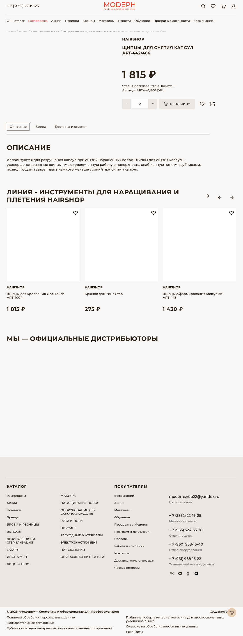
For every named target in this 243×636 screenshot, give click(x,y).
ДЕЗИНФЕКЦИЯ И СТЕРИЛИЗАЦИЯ (21, 540)
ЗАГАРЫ (13, 549)
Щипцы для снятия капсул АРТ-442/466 (142, 31)
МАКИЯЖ (68, 495)
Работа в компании (129, 546)
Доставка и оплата (70, 127)
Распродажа (38, 20)
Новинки (72, 20)
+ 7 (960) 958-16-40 (186, 544)
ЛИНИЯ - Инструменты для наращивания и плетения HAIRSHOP (93, 196)
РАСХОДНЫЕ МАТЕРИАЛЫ (82, 535)
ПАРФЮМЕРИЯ (73, 549)
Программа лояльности (172, 20)
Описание (18, 127)
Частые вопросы (127, 567)
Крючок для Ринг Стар (104, 294)
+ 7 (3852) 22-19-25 (23, 6)
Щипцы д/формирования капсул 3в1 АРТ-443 (193, 296)
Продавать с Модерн (130, 524)
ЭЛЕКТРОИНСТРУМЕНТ (79, 542)
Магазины (106, 20)
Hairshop (133, 39)
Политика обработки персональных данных (41, 617)
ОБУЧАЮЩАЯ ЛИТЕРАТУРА (82, 557)
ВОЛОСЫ (14, 531)
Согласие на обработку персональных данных (162, 626)
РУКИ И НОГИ (72, 521)
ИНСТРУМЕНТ (18, 557)
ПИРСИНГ (68, 528)
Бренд (40, 127)
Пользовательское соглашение (31, 623)
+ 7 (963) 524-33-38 (185, 530)
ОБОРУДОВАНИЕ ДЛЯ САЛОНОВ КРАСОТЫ (78, 511)
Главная (11, 31)
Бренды (89, 20)
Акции (56, 20)
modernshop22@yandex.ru (194, 496)
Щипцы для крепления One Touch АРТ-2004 (35, 296)
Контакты (121, 553)
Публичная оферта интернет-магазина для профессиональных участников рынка (175, 619)
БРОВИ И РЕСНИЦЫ (23, 524)
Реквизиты (134, 632)
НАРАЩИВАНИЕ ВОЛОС (45, 31)
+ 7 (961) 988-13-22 (185, 559)
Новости (124, 20)
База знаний (203, 20)
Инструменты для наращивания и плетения (88, 31)
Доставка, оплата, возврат (134, 560)
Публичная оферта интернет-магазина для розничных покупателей (59, 628)
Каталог (23, 31)
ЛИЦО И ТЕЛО (18, 564)
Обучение (142, 20)
